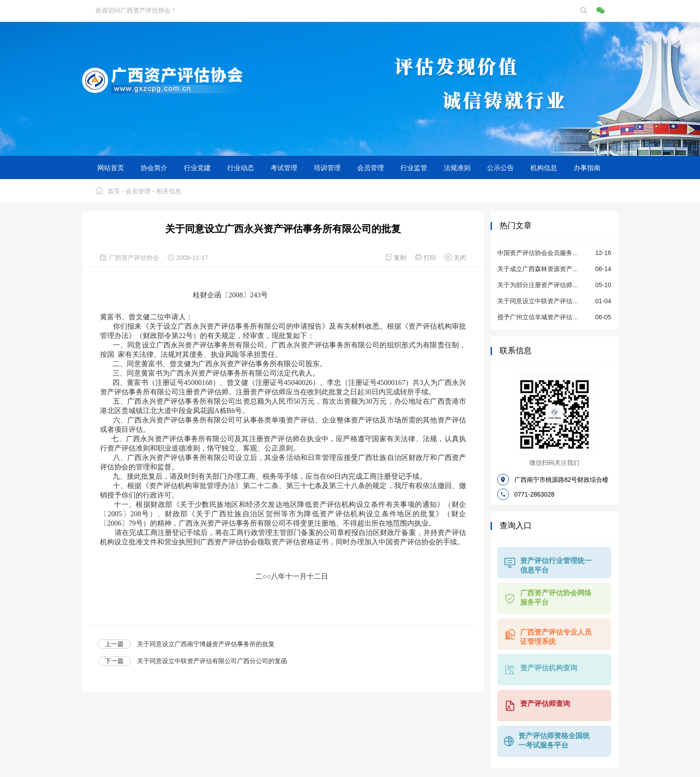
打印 (426, 257)
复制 (396, 257)
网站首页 (110, 167)
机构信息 (543, 167)
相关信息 (168, 191)
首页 (114, 191)
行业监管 (413, 167)
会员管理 (370, 167)
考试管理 (284, 167)
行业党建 (197, 167)
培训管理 (327, 167)
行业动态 (240, 167)
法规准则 (457, 167)
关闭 (455, 257)
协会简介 (154, 167)
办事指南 (587, 167)
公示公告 (500, 167)
